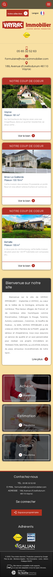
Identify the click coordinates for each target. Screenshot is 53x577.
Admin (46, 559)
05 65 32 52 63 (26, 51)
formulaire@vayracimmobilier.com (26, 58)
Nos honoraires (32, 559)
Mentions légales (19, 559)
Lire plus (40, 359)
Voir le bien (26, 136)
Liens (40, 559)
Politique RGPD (26, 561)
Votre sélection (15, 13)
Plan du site (8, 559)
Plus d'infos (27, 395)
